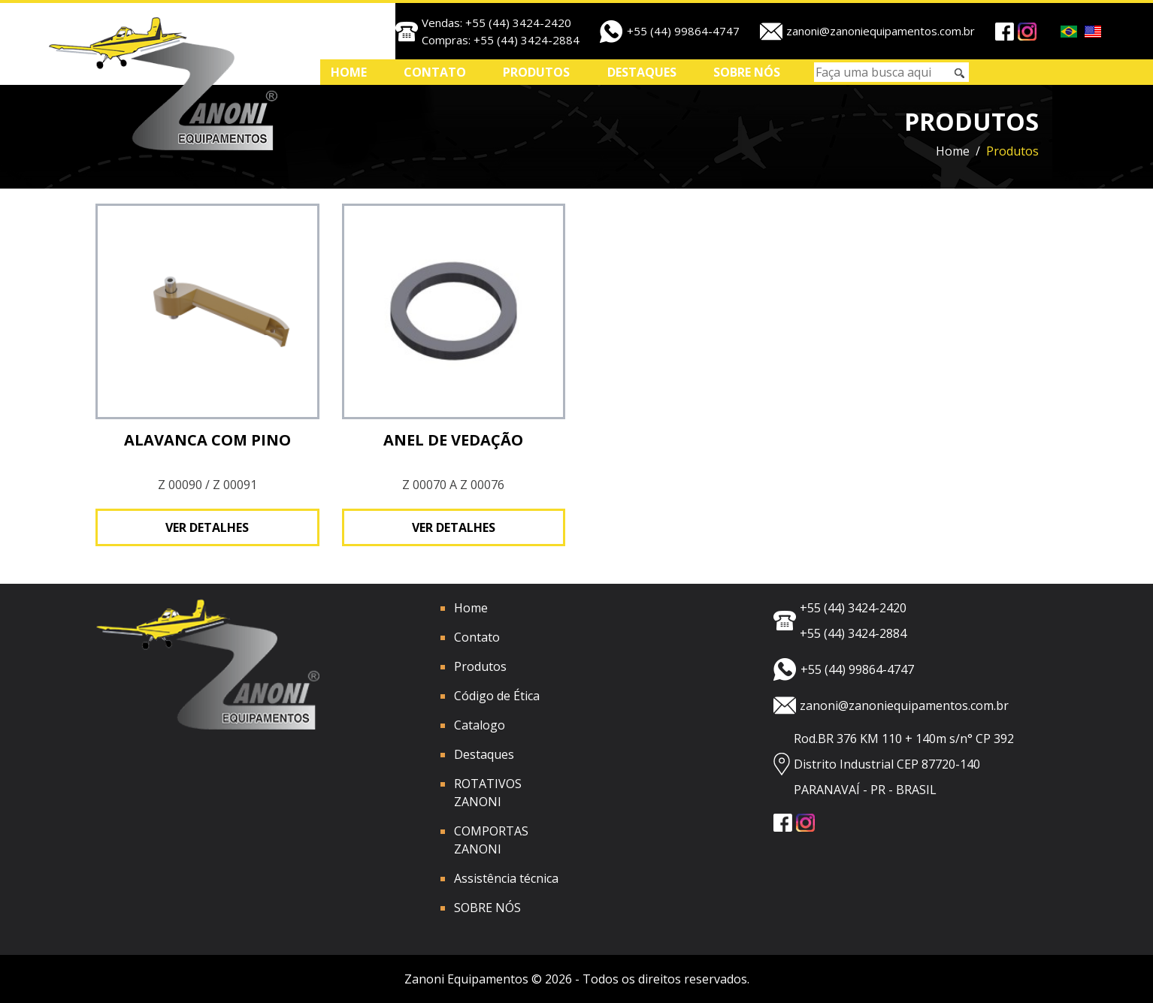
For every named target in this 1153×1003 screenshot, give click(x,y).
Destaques (641, 72)
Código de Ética (497, 695)
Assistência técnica (506, 878)
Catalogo (479, 725)
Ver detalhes (207, 527)
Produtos (536, 72)
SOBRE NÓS (746, 72)
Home (349, 72)
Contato (435, 72)
